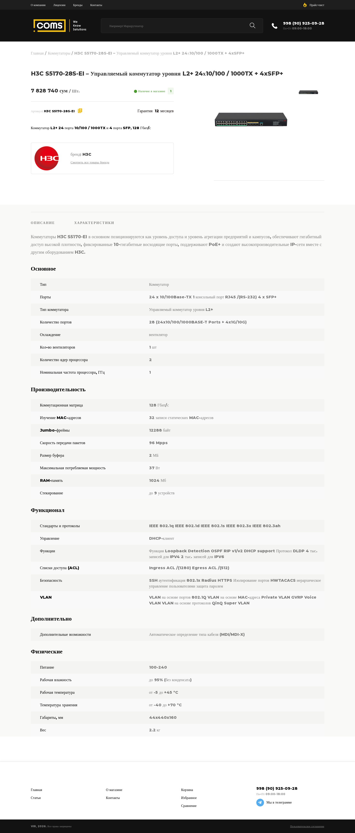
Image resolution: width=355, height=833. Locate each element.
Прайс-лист (317, 5)
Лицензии (59, 5)
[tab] (52, 222)
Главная (37, 53)
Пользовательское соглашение (307, 826)
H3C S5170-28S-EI (59, 111)
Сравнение (189, 806)
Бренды (78, 5)
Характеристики (94, 223)
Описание (43, 223)
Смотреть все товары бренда (90, 162)
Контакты (96, 5)
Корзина (187, 790)
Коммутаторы (59, 53)
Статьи (36, 798)
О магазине (114, 790)
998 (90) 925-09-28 (303, 23)
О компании (38, 5)
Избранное (189, 798)
